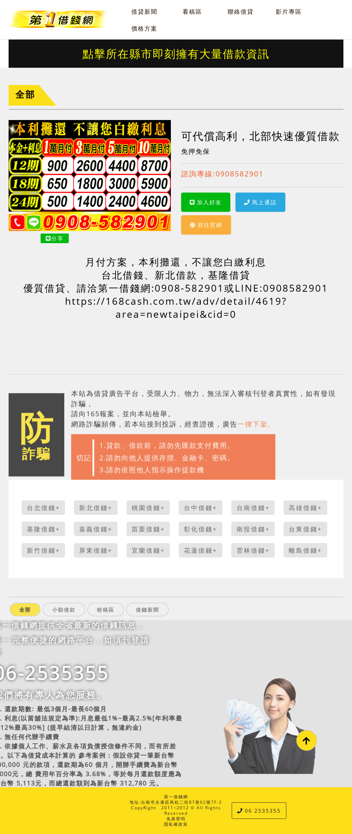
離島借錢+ (305, 550)
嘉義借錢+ (95, 529)
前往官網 (206, 225)
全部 (25, 94)
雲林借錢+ (253, 550)
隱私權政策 (176, 824)
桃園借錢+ (148, 507)
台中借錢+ (200, 507)
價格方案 (144, 28)
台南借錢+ (253, 507)
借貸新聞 (144, 11)
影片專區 (289, 11)
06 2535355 (259, 810)
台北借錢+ (43, 507)
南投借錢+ (253, 529)
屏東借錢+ (95, 550)
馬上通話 (260, 202)
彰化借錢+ (200, 529)
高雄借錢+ (305, 507)
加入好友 (206, 202)
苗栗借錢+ (148, 529)
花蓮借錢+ (200, 550)
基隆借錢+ (43, 529)
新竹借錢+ (43, 550)
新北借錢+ (95, 507)
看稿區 (192, 11)
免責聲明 (176, 819)
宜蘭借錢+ (148, 550)
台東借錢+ (305, 529)
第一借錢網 (176, 797)
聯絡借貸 (241, 11)
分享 (55, 238)
